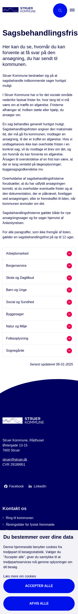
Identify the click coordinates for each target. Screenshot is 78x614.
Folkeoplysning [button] (17, 338)
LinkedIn (40, 486)
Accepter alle (39, 586)
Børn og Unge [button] (16, 290)
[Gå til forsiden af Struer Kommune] (25, 10)
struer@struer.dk (14, 459)
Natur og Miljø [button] (16, 326)
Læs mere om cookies (19, 576)
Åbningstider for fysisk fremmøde (30, 524)
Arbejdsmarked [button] (17, 253)
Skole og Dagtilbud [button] (20, 277)
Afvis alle (39, 603)
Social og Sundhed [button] (20, 302)
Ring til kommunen (19, 518)
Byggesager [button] (15, 314)
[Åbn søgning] (60, 10)
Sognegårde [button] (15, 350)
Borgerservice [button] (16, 265)
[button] (74, 10)
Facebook (16, 486)
